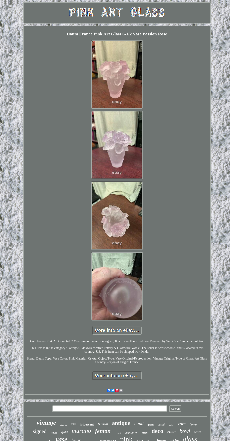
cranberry (131, 432)
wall (197, 432)
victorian (63, 425)
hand (138, 423)
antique (121, 423)
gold (64, 432)
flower (193, 424)
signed (40, 431)
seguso (54, 432)
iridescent (87, 424)
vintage (46, 422)
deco (157, 431)
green (150, 424)
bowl (185, 431)
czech (145, 432)
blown (103, 424)
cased (161, 424)
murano (81, 430)
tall (73, 424)
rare (182, 423)
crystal (118, 433)
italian (171, 425)
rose (171, 431)
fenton (102, 431)
